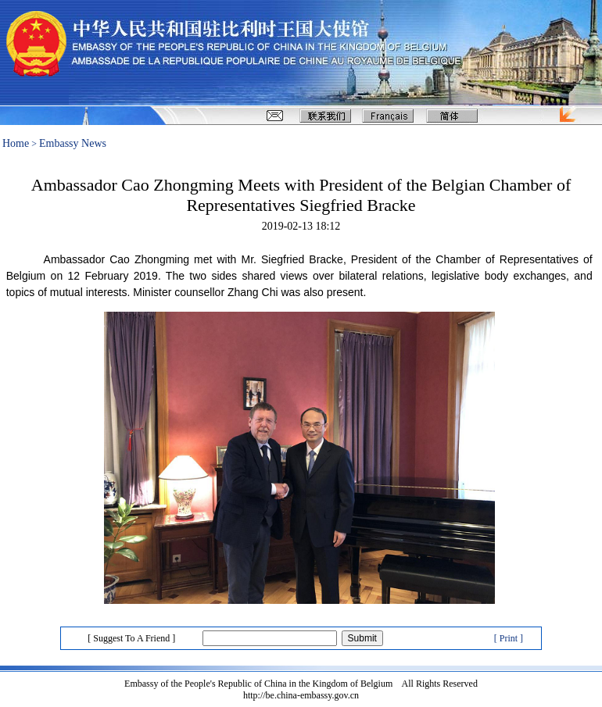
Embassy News (72, 143)
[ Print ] (508, 638)
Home (15, 143)
